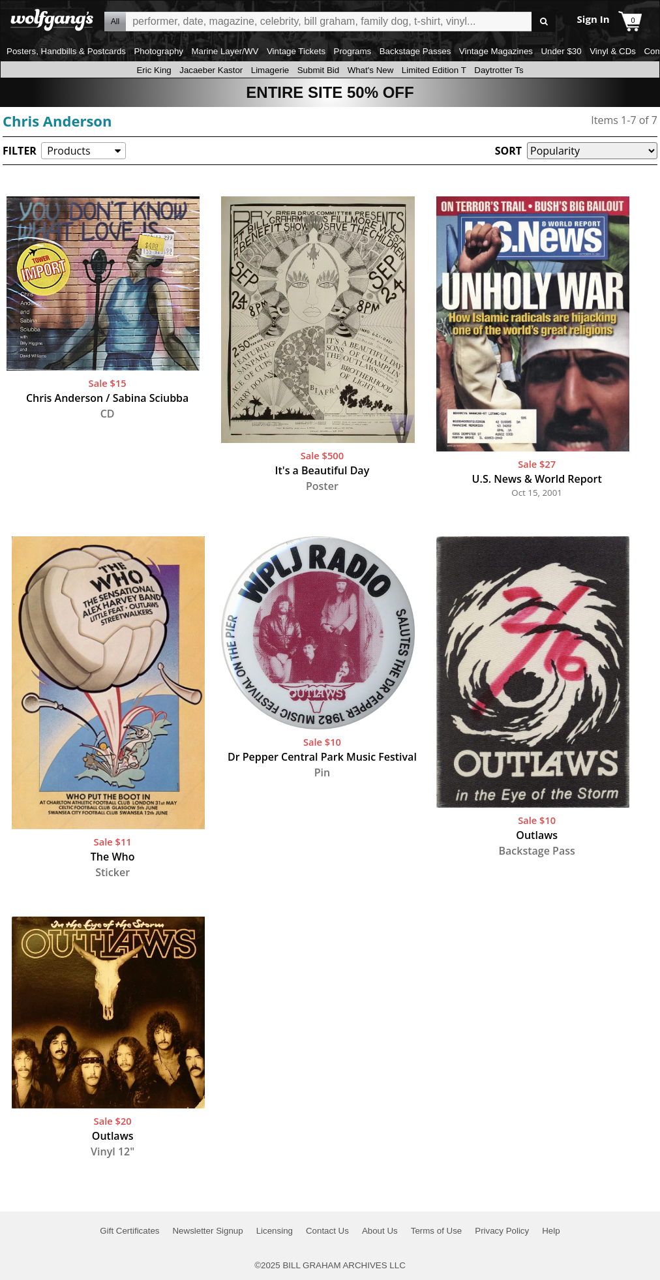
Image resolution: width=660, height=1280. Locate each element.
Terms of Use (436, 1231)
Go (544, 22)
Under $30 (561, 51)
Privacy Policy (502, 1231)
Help (551, 1231)
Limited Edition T (434, 70)
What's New (371, 70)
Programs (353, 51)
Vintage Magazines (496, 51)
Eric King (153, 70)
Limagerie (270, 70)
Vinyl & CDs (613, 51)
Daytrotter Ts (498, 70)
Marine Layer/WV (224, 51)
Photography (158, 51)
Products (68, 151)
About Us (380, 1231)
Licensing (274, 1231)
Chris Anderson (57, 120)
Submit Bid (318, 70)
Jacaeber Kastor (211, 70)
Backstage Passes (415, 51)
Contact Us (327, 1231)
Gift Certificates (129, 1231)
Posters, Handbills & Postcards (66, 51)
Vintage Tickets (296, 51)
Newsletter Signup (207, 1231)
